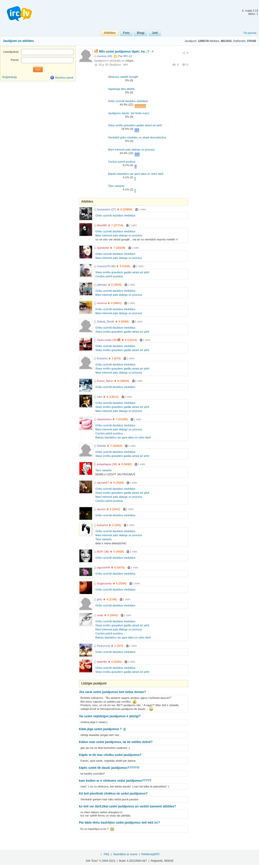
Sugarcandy (104, 583)
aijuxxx (101, 509)
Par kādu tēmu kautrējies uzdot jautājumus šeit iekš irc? (119, 822)
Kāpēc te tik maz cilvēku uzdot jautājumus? (110, 755)
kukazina (102, 525)
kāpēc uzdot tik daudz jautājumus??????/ (109, 768)
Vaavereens (104, 419)
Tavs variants (116, 185)
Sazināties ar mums (125, 854)
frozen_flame (105, 380)
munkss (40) (104, 56)
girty (99, 599)
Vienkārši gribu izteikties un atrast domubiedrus (137, 137)
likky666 (102, 225)
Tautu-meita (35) (107, 339)
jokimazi (102, 284)
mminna (102, 303)
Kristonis (102, 358)
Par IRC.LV (125, 56)
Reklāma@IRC (150, 854)
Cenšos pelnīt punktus (122, 161)
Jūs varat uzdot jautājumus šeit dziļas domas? (112, 692)
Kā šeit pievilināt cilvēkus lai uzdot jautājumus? (113, 793)
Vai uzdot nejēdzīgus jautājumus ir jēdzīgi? (110, 716)
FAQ (106, 854)
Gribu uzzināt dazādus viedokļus (128, 101)
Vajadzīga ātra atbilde (121, 88)
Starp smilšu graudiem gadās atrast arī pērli (135, 125)
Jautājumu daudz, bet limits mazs (128, 113)
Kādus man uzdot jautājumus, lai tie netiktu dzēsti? (116, 742)
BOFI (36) (103, 551)
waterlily (102, 661)
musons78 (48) (106, 266)
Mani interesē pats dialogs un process (131, 149)
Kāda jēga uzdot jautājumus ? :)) (102, 729)
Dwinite (101, 445)
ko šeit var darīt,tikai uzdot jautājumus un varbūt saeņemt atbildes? (127, 806)
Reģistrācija (9, 77)
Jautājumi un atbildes (18, 41)
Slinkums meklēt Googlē (123, 76)
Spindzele (103, 247)
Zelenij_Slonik (105, 321)
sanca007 (103, 482)
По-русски (250, 32)
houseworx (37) (106, 209)
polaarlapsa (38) (107, 464)
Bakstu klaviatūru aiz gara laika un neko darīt (135, 173)
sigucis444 (103, 567)
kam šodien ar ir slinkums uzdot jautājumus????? (115, 780)
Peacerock (103, 645)
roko (99, 396)
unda (100, 615)
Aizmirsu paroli (64, 77)
